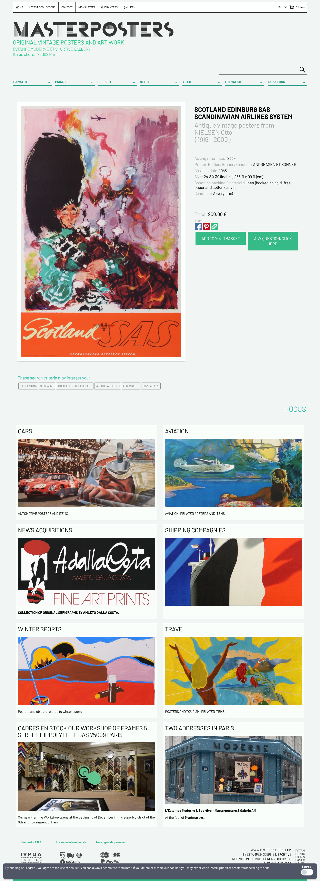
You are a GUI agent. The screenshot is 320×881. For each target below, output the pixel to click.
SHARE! (198, 221)
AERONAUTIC (131, 386)
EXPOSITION (276, 82)
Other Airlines (150, 386)
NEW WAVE (47, 386)
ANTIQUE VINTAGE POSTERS (74, 386)
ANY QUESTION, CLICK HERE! (273, 241)
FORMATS (20, 82)
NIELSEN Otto (28, 386)
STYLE (144, 82)
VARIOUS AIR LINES (108, 386)
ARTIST (187, 82)
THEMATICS (233, 82)
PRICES (60, 82)
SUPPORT (104, 82)
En (280, 7)
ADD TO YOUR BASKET (221, 238)
